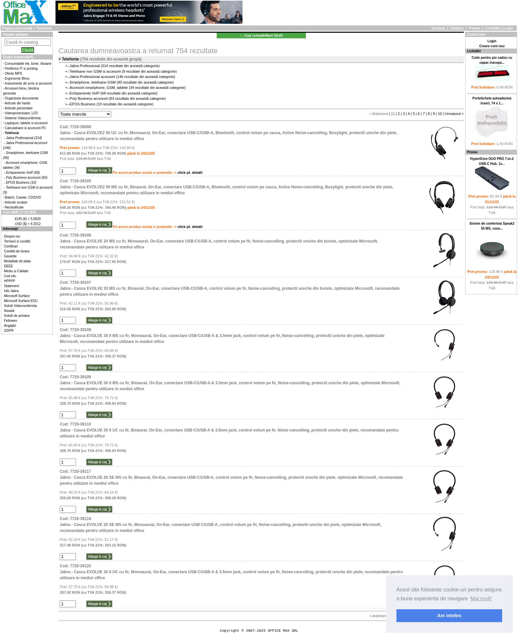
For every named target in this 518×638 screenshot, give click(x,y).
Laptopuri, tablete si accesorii (26, 123)
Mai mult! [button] (481, 598)
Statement (11, 286)
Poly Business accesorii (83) (27, 177)
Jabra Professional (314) (24, 138)
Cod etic (10, 276)
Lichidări (492, 28)
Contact (438, 28)
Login (508, 28)
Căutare (457, 28)
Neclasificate (14, 207)
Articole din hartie (17, 103)
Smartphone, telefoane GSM (93, 82)
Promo (474, 28)
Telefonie (44, 28)
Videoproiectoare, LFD (21, 113)
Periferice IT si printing (21, 68)
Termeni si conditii (17, 241)
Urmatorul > (454, 114)
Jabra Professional (85, 66)
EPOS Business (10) (21, 182)
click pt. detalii (190, 172)
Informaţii (10, 229)
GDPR (9, 330)
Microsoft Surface (17, 296)
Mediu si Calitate (16, 271)
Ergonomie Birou (17, 78)
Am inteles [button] (449, 615)
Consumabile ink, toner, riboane (28, 63)
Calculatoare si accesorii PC (25, 128)
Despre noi (12, 236)
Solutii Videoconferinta (20, 306)
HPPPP (9, 281)
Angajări (10, 325)
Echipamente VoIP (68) (23, 172)
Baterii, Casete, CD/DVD (23, 197)
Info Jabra (11, 291)
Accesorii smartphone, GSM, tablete (99, 88)
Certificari (11, 246)
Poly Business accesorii (89, 98)
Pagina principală (17, 28)
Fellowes (10, 320)
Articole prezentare (19, 108)
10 (440, 114)
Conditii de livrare (16, 251)
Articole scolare (16, 202)
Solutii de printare (17, 316)
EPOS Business (82, 104)
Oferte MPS (13, 73)
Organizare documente (22, 98)
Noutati (9, 311)
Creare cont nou (492, 46)
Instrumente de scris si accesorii (28, 83)
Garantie (10, 256)
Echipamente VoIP (84, 93)
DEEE (8, 266)
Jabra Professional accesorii (92, 77)
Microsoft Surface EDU (21, 301)
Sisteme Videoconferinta (23, 118)
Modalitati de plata (17, 261)
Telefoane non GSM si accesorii (95, 71)
